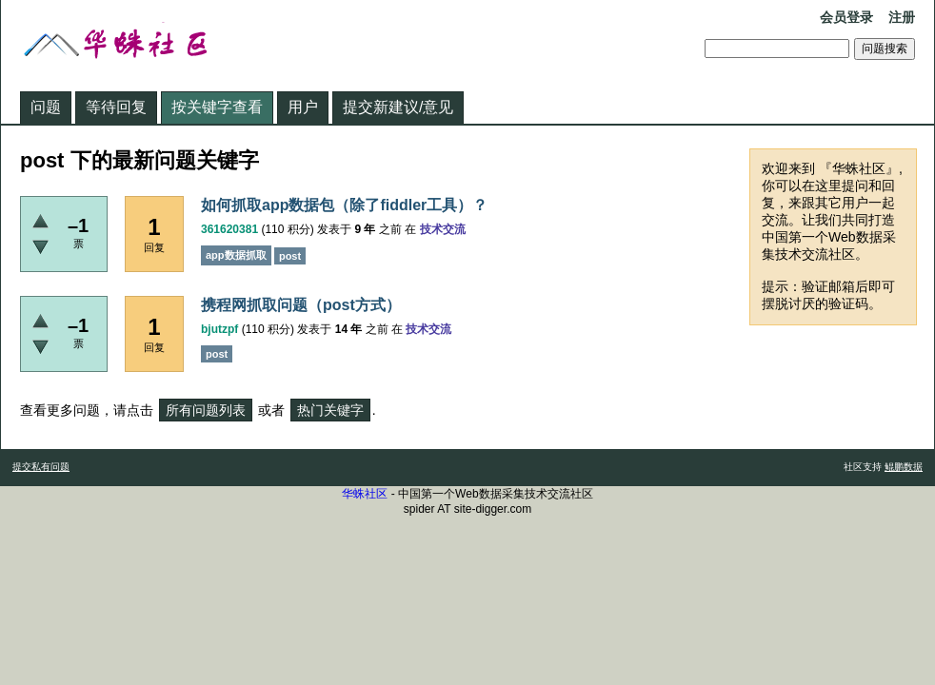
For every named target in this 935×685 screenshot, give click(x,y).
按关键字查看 (217, 107)
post (290, 256)
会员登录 (846, 17)
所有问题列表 (206, 410)
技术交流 (443, 229)
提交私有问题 (41, 466)
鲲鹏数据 (904, 466)
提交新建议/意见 (398, 107)
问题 (45, 107)
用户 (303, 107)
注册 (901, 17)
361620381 (229, 229)
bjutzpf (219, 329)
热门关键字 (330, 410)
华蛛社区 (365, 493)
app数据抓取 (236, 255)
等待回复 (116, 107)
